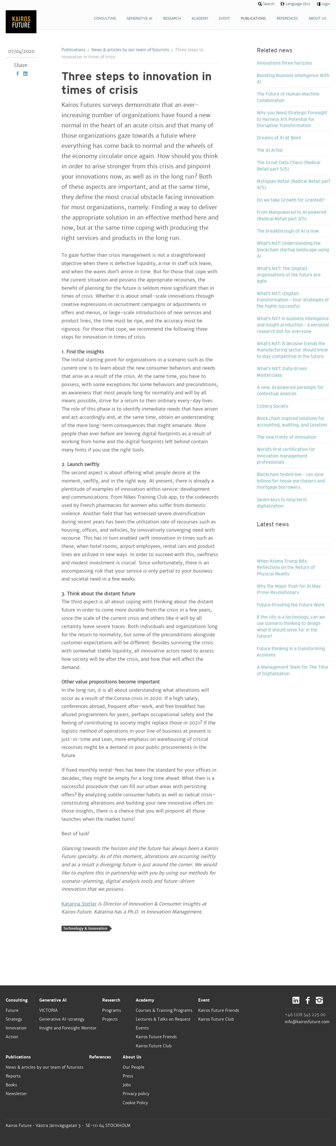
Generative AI (53, 1000)
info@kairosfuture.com (307, 1021)
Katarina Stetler (79, 904)
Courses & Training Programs (164, 1010)
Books (11, 1084)
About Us (132, 1057)
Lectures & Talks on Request (163, 1019)
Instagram (319, 1000)
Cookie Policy (135, 1102)
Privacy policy (136, 1093)
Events (142, 1028)
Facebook (18, 73)
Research (111, 1000)
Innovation (16, 1028)
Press (128, 1076)
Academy (145, 1000)
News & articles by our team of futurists (130, 49)
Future (12, 1010)
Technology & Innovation (85, 928)
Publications (73, 49)
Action (12, 1036)
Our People (133, 1067)
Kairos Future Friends (156, 1036)
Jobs (127, 1084)
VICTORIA (48, 1010)
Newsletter (16, 1093)
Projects (110, 1019)
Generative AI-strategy (62, 1019)
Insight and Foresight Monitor (68, 1028)
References (100, 1057)
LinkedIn (25, 73)
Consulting (17, 1000)
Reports (13, 1076)
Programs (111, 1010)
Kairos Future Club (154, 1045)
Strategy (14, 1019)
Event (204, 1000)
